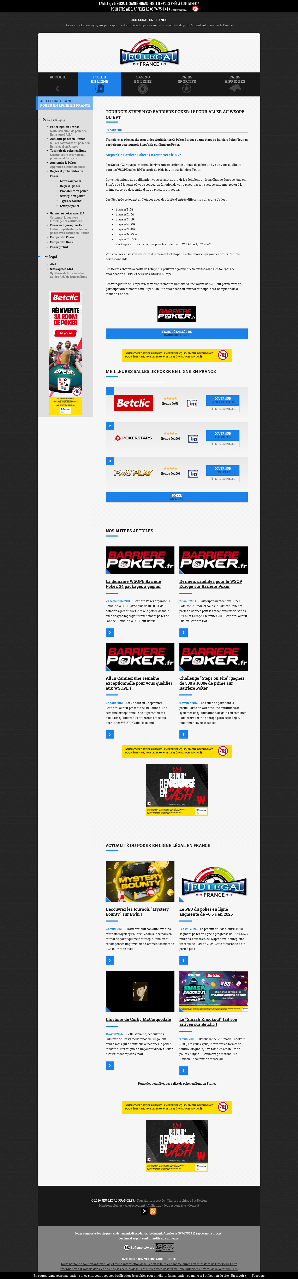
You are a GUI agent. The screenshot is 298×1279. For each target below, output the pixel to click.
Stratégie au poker (72, 196)
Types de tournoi (71, 201)
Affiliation (154, 1205)
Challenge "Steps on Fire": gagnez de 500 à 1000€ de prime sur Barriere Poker (211, 683)
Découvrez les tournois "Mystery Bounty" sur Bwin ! (137, 911)
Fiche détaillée (222, 408)
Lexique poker (69, 206)
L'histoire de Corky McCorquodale (138, 1019)
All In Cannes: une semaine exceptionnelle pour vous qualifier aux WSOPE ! (139, 683)
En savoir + (238, 1276)
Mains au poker (70, 181)
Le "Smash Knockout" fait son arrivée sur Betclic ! (208, 1022)
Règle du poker (70, 186)
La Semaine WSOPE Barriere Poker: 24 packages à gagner (133, 584)
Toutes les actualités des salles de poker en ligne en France (177, 1083)
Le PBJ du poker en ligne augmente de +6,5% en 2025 (206, 911)
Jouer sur (222, 400)
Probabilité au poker (74, 191)
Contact (193, 1205)
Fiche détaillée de (177, 333)
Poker (177, 497)
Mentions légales (111, 1205)
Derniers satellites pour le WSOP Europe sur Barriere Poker (210, 584)
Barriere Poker (169, 145)
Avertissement (135, 1205)
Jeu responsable (174, 1205)
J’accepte (258, 1276)
